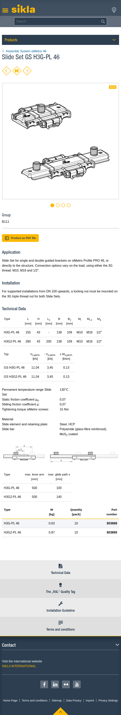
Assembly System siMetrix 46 (24, 51)
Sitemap (57, 700)
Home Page (10, 700)
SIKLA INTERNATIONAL (19, 666)
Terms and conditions (34, 700)
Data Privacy (73, 700)
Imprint (90, 700)
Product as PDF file (20, 238)
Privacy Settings (108, 700)
